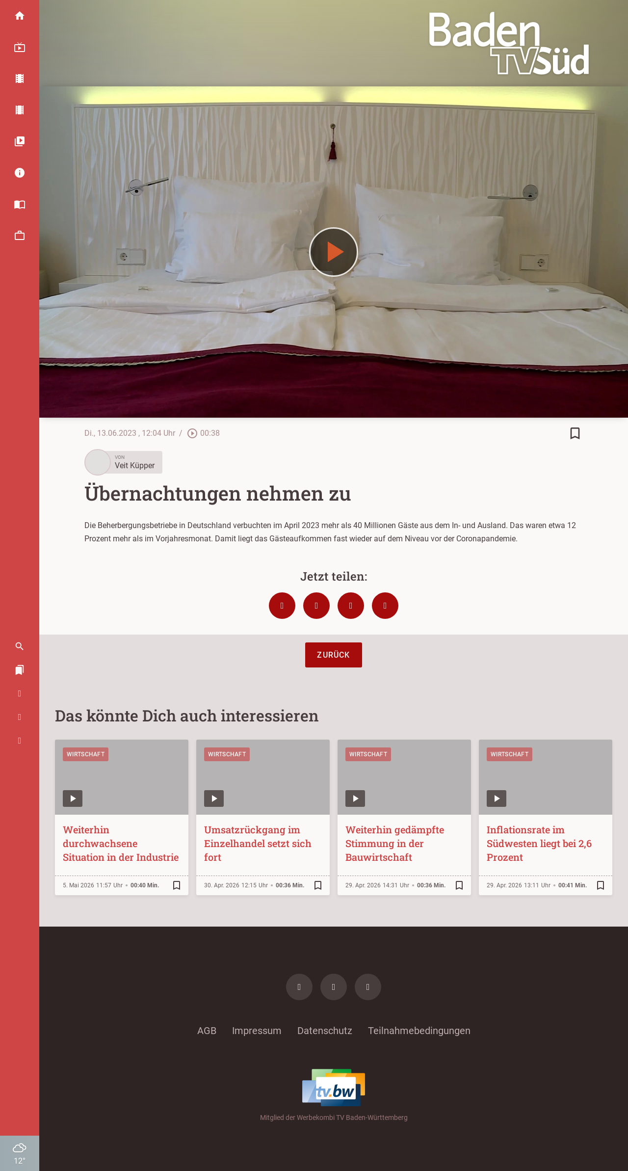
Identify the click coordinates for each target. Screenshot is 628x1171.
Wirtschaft (86, 754)
